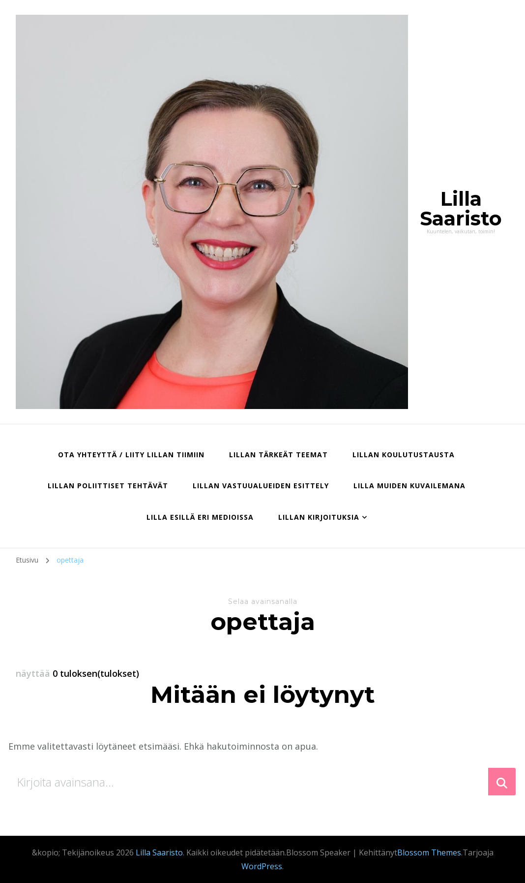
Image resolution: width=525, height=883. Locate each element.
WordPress (261, 866)
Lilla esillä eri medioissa (200, 517)
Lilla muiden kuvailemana (409, 485)
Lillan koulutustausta (403, 454)
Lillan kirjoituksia (318, 517)
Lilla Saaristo (461, 208)
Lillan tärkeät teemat (278, 454)
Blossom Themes (429, 852)
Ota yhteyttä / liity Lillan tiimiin (131, 454)
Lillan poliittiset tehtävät (108, 485)
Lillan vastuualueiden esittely (261, 485)
